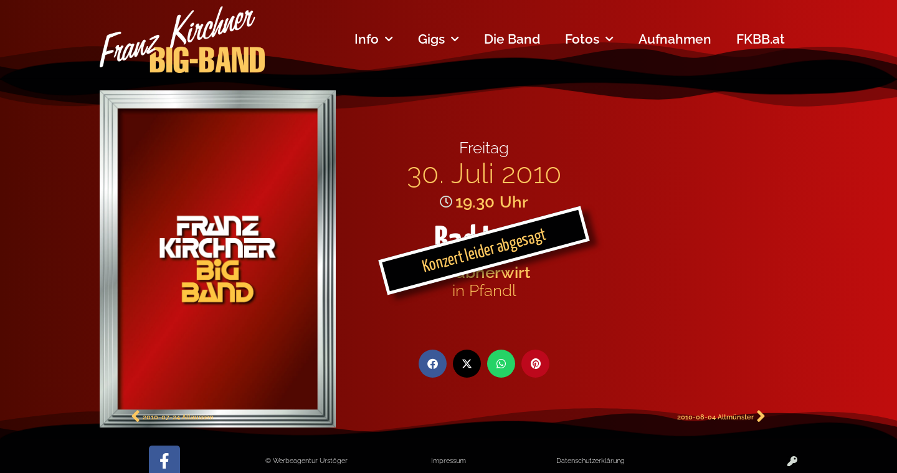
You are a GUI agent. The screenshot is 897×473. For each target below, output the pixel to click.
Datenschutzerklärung (590, 460)
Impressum (448, 460)
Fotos (589, 39)
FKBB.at (760, 39)
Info (373, 39)
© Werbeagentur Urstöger (306, 460)
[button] (433, 364)
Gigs (438, 39)
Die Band (512, 39)
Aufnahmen (674, 39)
